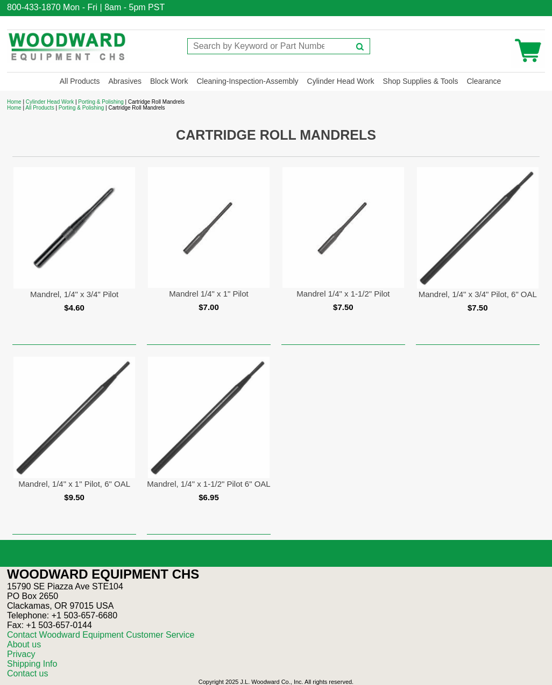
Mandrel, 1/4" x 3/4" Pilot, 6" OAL (478, 294)
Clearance (483, 81)
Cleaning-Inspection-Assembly (247, 81)
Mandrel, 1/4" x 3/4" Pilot (74, 294)
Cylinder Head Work (340, 81)
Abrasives (124, 81)
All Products (80, 81)
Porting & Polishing (101, 102)
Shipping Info (32, 663)
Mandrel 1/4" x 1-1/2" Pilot (343, 293)
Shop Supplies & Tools (420, 81)
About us (24, 644)
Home (14, 102)
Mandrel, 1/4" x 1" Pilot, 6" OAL (74, 483)
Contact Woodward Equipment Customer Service (100, 634)
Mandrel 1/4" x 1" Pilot (208, 293)
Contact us (27, 673)
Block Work (169, 81)
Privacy (21, 654)
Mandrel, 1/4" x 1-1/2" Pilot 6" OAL (208, 483)
